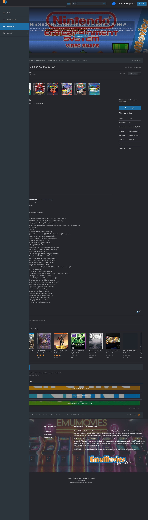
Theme (77, 480)
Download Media (60, 434)
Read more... (88, 36)
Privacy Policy (85, 480)
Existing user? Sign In (126, 4)
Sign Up (142, 4)
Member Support (37, 440)
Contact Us (35, 443)
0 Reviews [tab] (38, 367)
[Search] (53, 3)
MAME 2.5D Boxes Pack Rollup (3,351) (64, 351)
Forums (34, 434)
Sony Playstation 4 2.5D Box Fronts (46, 351)
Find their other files (44, 75)
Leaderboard (36, 437)
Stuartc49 (44, 73)
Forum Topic (130, 108)
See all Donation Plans (134, 407)
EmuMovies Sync (60, 437)
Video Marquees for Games (130, 351)
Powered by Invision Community (84, 484)
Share (123, 74)
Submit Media (59, 431)
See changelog (62, 200)
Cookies (100, 480)
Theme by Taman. (95, 484)
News (34, 431)
